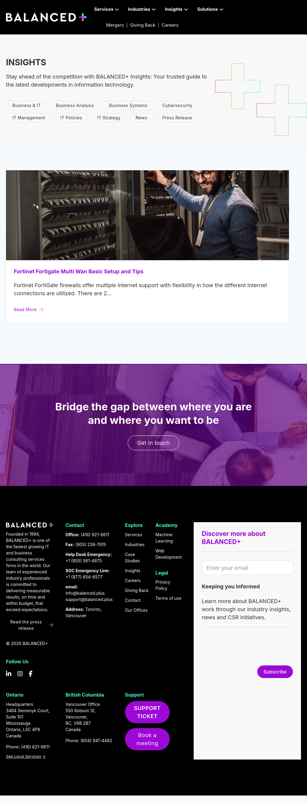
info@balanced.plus (85, 593)
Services (133, 534)
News (141, 117)
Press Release (177, 117)
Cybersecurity (177, 105)
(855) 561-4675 (86, 560)
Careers (170, 25)
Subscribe (275, 672)
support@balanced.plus (88, 599)
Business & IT (26, 105)
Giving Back (142, 25)
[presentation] (247, 647)
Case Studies (132, 557)
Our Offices (136, 610)
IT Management (28, 117)
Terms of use (169, 598)
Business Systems (128, 105)
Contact (133, 600)
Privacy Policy (163, 585)
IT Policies (71, 117)
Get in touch (153, 443)
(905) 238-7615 (90, 544)
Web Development (169, 554)
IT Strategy (109, 117)
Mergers (115, 25)
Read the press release (31, 625)
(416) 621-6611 (95, 534)
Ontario (14, 695)
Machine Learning (164, 537)
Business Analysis (75, 105)
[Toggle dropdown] (117, 9)
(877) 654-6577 (87, 576)
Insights (133, 570)
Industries (135, 544)
